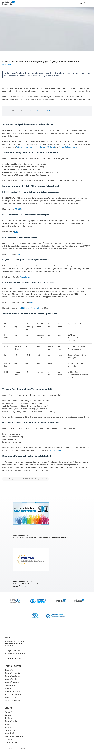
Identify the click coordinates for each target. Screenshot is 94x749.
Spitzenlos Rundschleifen (13, 694)
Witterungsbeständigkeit (25, 147)
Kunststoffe (9, 670)
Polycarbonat (25, 277)
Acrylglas (8, 688)
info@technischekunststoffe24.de (16, 654)
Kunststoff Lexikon (11, 721)
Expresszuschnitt (11, 685)
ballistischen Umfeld (55, 450)
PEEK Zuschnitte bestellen (31, 308)
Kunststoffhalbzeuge (12, 682)
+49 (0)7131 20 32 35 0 (13, 651)
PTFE (16, 232)
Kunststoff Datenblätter (13, 673)
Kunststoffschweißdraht (13, 700)
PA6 (19, 254)
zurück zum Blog (7, 64)
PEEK (31, 302)
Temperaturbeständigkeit (68, 147)
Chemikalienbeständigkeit (45, 147)
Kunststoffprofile (11, 679)
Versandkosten (10, 739)
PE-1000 (18, 209)
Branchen (8, 715)
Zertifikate (8, 718)
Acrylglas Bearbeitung (12, 691)
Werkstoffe (8, 712)
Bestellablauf (9, 733)
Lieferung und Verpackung (14, 736)
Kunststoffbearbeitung (12, 676)
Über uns (8, 727)
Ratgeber (8, 724)
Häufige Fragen (10, 730)
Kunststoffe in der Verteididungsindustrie (38, 111)
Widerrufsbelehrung (11, 742)
